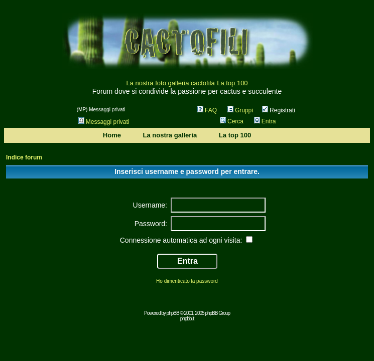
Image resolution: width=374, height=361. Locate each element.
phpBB (173, 313)
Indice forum (24, 157)
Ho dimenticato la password (187, 281)
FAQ (207, 110)
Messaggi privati (104, 121)
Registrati (278, 110)
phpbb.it (187, 318)
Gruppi (240, 110)
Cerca (231, 121)
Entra (265, 121)
